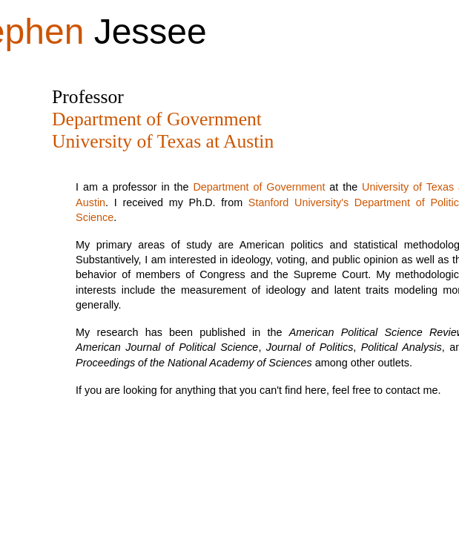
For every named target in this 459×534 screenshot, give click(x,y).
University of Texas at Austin (163, 141)
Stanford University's (298, 202)
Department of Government (157, 119)
